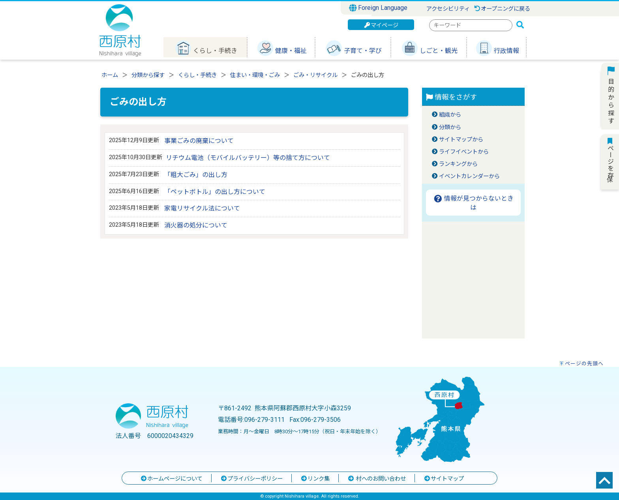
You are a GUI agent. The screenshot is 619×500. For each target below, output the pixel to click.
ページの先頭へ (584, 364)
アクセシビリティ (448, 9)
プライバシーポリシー (251, 479)
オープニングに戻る (502, 9)
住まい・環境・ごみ (255, 75)
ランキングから (458, 164)
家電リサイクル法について (202, 208)
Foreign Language (378, 8)
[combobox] (471, 25)
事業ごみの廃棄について (199, 141)
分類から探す (148, 75)
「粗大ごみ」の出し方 (195, 175)
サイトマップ (444, 479)
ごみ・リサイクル (315, 75)
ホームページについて (171, 479)
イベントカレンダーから (469, 176)
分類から (450, 127)
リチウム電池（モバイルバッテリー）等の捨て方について (248, 158)
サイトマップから (461, 139)
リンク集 (315, 479)
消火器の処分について (195, 225)
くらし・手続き (197, 75)
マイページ (381, 25)
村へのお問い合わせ (376, 479)
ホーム (109, 75)
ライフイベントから (464, 151)
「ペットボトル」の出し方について (214, 191)
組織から (450, 114)
